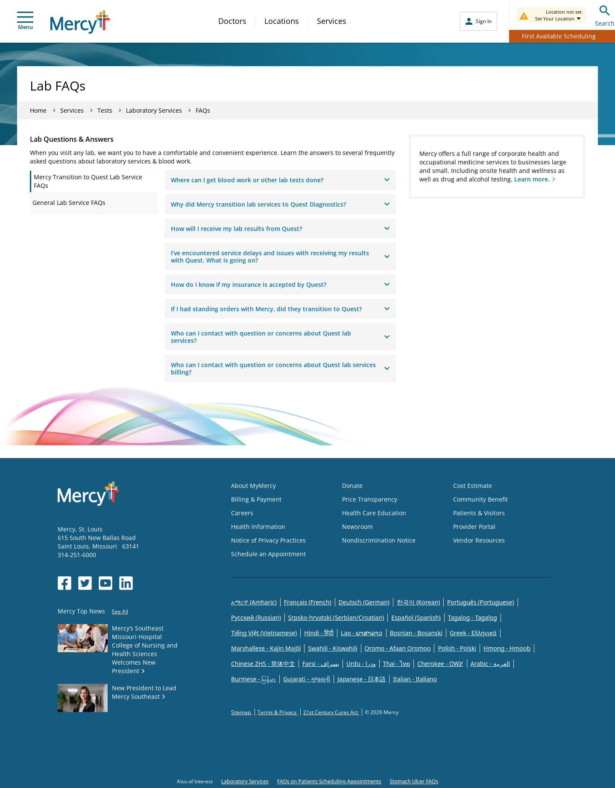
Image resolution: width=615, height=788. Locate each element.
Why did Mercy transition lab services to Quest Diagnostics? (280, 204)
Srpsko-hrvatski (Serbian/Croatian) (336, 617)
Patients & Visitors (479, 513)
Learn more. (532, 179)
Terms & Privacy (278, 712)
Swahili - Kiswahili (332, 648)
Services (331, 21)
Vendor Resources (479, 540)
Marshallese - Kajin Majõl (266, 648)
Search (605, 14)
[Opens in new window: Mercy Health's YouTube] (105, 583)
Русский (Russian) (256, 617)
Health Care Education (374, 513)
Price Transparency (369, 499)
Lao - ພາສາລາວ (361, 633)
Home (38, 110)
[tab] (94, 181)
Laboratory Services (154, 110)
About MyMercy (253, 486)
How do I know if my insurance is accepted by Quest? (280, 284)
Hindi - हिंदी (319, 633)
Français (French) (307, 602)
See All (120, 611)
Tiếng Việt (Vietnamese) (264, 633)
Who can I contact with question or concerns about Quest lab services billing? (280, 368)
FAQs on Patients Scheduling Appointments (329, 781)
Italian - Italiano (415, 679)
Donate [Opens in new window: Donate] (352, 486)
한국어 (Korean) (418, 602)
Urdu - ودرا (361, 664)
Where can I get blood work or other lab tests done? (280, 180)
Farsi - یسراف (320, 664)
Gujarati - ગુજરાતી (306, 679)
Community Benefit (480, 499)
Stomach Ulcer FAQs (414, 781)
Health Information (258, 526)
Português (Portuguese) (480, 602)
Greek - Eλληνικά (473, 633)
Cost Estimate (472, 486)
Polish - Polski (457, 648)
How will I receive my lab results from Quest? (280, 229)
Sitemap (241, 712)
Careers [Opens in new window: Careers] (242, 513)
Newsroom (357, 526)
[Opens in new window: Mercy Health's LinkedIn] (126, 583)
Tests (104, 110)
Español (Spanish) (416, 617)
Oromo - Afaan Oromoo (398, 648)
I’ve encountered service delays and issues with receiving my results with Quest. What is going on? (280, 256)
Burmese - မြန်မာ (253, 679)
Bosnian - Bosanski (416, 633)
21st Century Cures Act (331, 712)
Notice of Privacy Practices (268, 540)
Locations (281, 21)
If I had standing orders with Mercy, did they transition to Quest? (280, 309)
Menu (25, 21)
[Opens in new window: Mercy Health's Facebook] (64, 583)
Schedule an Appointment (268, 554)
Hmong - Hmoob (506, 648)
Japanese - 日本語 (361, 679)
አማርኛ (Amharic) (254, 602)
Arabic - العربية (490, 664)
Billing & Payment (256, 499)
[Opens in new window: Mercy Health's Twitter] (85, 583)
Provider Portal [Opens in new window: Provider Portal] (474, 526)
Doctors (232, 21)
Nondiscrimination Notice (379, 540)
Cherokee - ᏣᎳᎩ (440, 664)
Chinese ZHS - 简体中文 (263, 664)
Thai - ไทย (396, 664)
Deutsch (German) (364, 602)
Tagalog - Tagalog (472, 617)
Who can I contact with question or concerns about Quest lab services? (280, 336)
